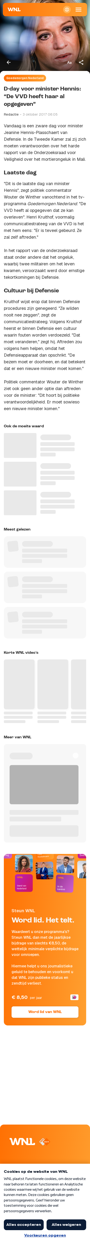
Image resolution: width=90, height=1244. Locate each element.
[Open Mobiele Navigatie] (78, 9)
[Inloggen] (67, 9)
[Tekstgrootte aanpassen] (69, 62)
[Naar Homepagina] (14, 9)
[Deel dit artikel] (81, 62)
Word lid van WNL (45, 1012)
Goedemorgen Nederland (25, 78)
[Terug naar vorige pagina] (8, 62)
